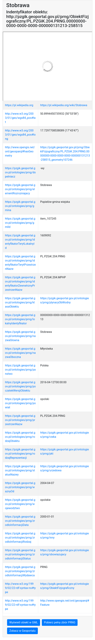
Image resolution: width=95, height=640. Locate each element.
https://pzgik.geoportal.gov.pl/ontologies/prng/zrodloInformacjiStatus (20, 554)
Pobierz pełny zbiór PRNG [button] (59, 622)
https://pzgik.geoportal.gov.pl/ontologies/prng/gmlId (20, 223)
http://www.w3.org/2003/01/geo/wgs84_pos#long (20, 134)
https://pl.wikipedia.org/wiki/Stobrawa (63, 105)
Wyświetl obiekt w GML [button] (23, 622)
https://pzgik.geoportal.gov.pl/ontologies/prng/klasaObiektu (20, 302)
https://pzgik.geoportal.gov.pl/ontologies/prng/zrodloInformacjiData (20, 521)
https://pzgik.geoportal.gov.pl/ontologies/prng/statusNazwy (20, 470)
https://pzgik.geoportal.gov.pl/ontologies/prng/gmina (20, 206)
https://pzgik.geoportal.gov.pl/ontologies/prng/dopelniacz (20, 172)
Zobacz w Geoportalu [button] (22, 630)
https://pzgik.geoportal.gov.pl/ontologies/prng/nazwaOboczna (20, 353)
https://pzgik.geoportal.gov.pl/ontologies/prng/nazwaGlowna (20, 336)
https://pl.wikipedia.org (19, 105)
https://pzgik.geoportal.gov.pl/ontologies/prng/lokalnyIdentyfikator (20, 319)
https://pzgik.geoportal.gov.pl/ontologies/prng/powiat (20, 403)
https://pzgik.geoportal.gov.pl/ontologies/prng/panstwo (20, 369)
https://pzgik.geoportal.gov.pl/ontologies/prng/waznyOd (20, 487)
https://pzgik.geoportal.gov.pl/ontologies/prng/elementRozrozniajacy (20, 189)
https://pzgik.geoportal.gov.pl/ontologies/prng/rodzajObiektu (20, 437)
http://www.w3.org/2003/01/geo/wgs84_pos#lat (20, 118)
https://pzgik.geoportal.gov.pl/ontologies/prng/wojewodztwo (20, 504)
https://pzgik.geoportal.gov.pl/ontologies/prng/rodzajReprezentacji (20, 453)
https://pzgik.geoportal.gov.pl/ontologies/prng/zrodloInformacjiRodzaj (20, 537)
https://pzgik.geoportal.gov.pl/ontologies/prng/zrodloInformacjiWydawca (20, 571)
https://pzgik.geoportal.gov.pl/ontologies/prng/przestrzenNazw (20, 420)
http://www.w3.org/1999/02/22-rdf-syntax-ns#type (20, 588)
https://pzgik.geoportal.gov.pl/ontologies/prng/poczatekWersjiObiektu (20, 386)
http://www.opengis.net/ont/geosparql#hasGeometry (20, 151)
